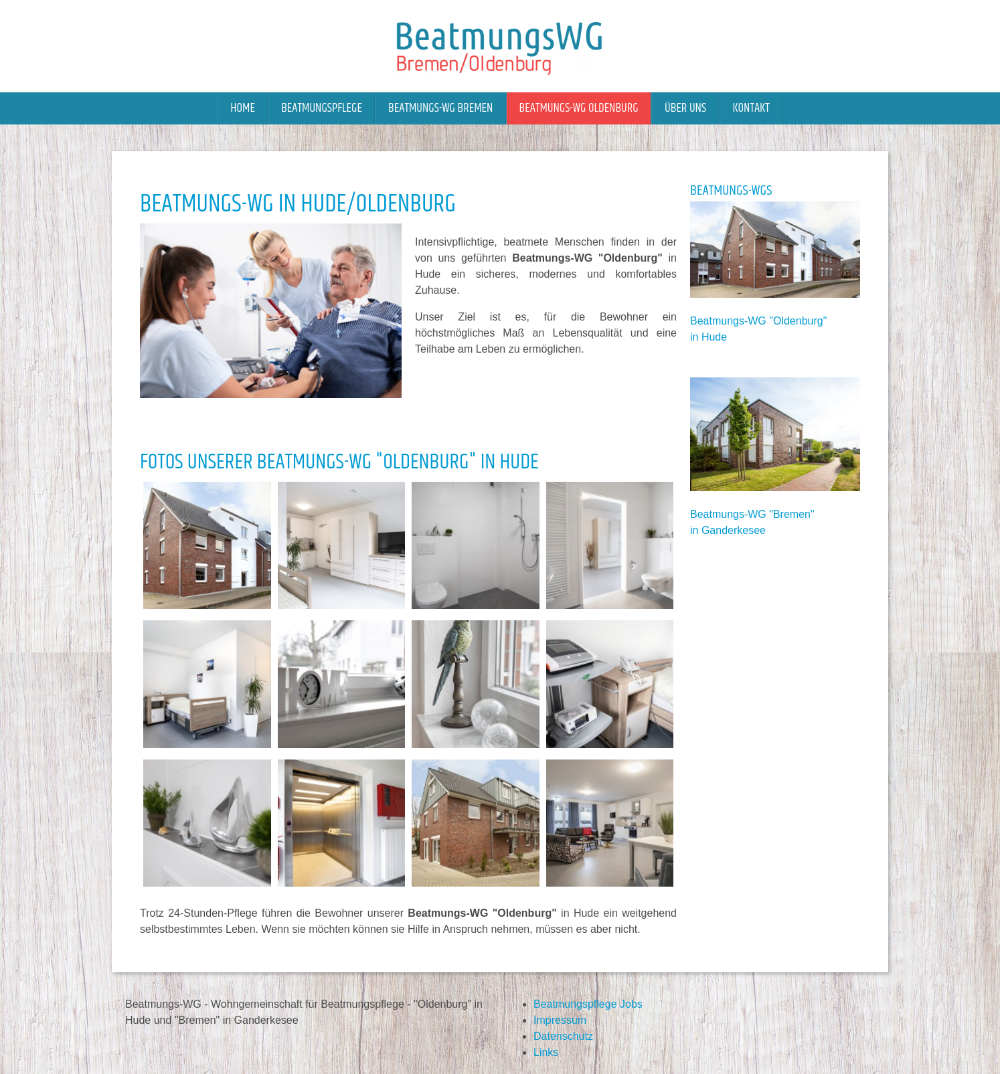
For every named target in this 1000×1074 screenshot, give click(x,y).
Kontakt (750, 108)
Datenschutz (563, 1036)
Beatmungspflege (321, 108)
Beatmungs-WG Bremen (440, 108)
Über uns (685, 108)
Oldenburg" (800, 321)
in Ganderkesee (728, 530)
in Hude (708, 337)
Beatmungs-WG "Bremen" (752, 514)
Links (545, 1052)
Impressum (559, 1020)
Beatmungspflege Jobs (588, 1004)
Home (242, 108)
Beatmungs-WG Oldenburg (579, 108)
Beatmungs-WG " (731, 321)
